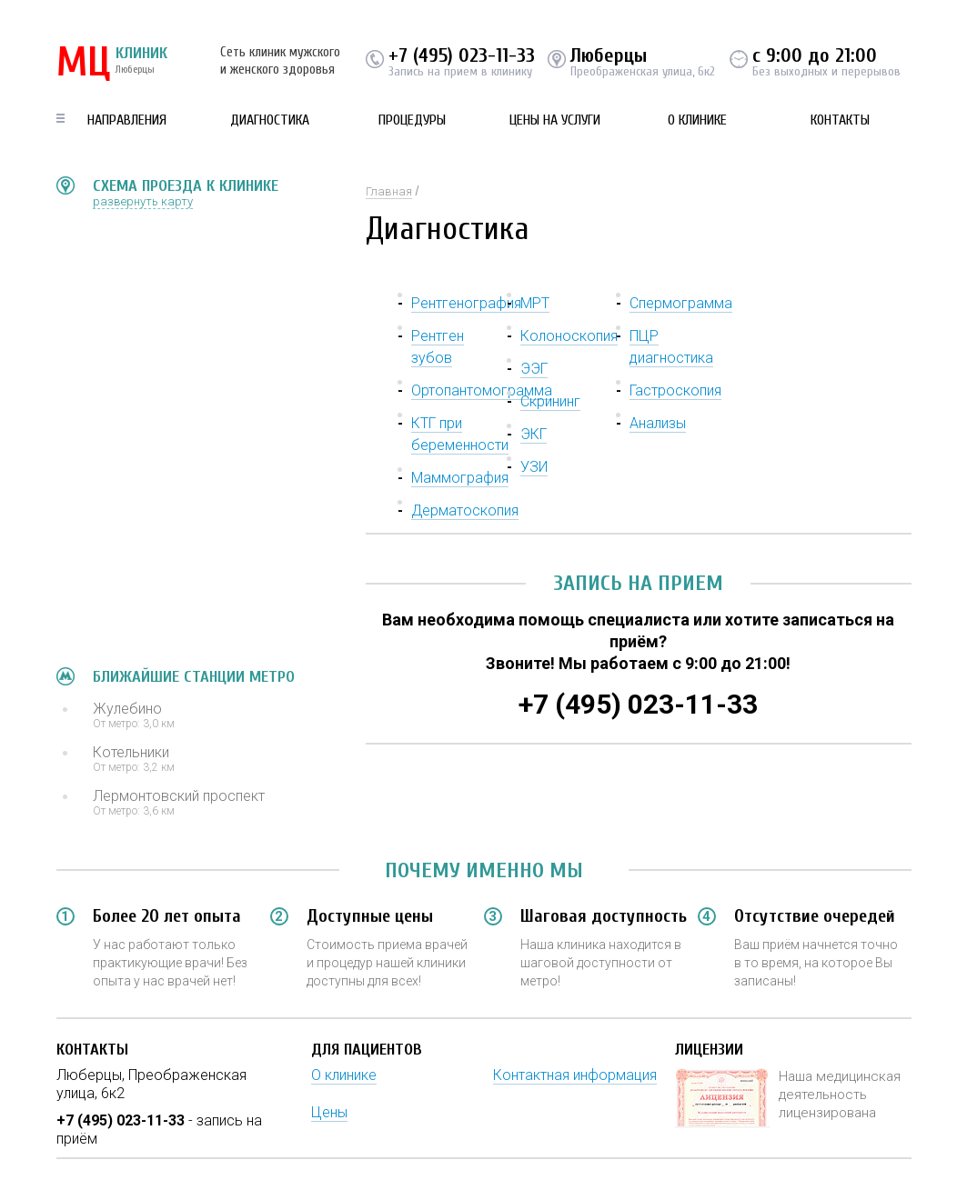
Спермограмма (681, 303)
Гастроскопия (675, 390)
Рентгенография (466, 303)
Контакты (840, 120)
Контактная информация (575, 1075)
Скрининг (550, 401)
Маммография (460, 477)
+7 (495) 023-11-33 (461, 55)
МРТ (534, 303)
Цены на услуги (554, 120)
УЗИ (534, 466)
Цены (329, 1112)
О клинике (697, 120)
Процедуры (412, 120)
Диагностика (269, 120)
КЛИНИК (111, 63)
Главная (389, 191)
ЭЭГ (534, 368)
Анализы (658, 423)
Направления (126, 120)
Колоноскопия (569, 336)
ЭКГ (533, 434)
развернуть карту (143, 201)
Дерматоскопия (465, 510)
